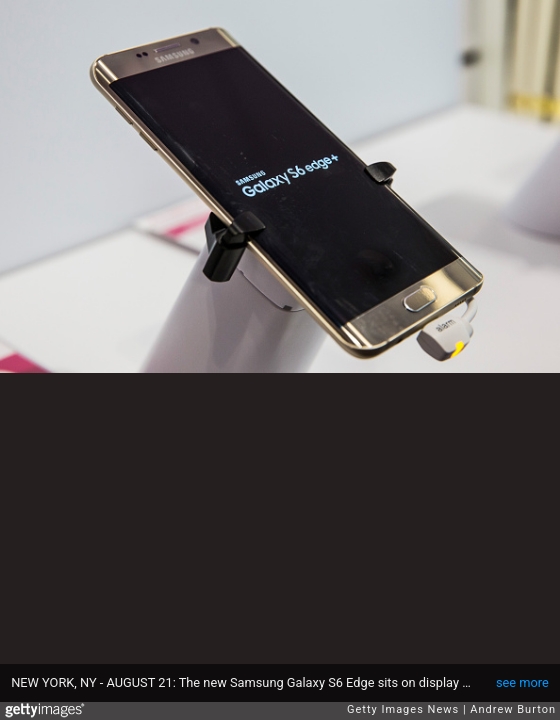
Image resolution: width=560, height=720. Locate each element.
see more (522, 682)
